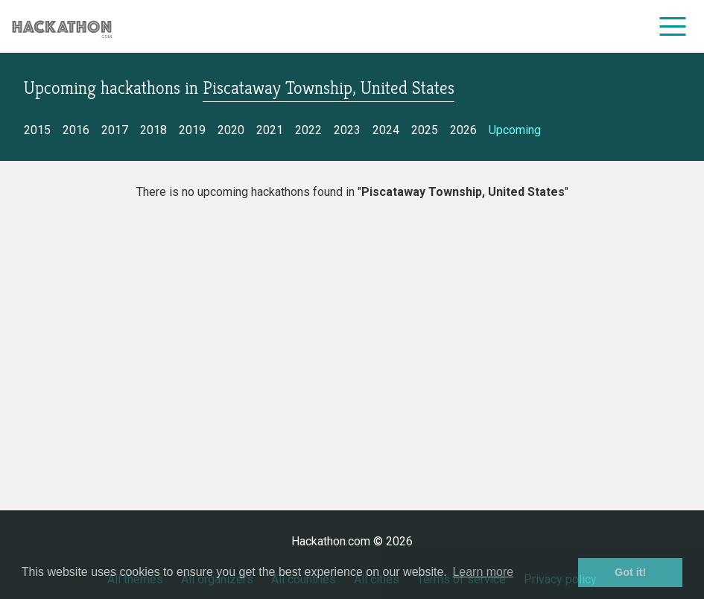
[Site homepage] (62, 26)
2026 (463, 130)
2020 (231, 130)
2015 (37, 130)
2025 (424, 130)
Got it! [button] (630, 572)
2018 (153, 130)
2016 (76, 130)
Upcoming (515, 130)
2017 (114, 130)
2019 (192, 130)
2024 (385, 130)
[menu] (673, 26)
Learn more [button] (482, 571)
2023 (347, 130)
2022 (308, 130)
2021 (269, 130)
